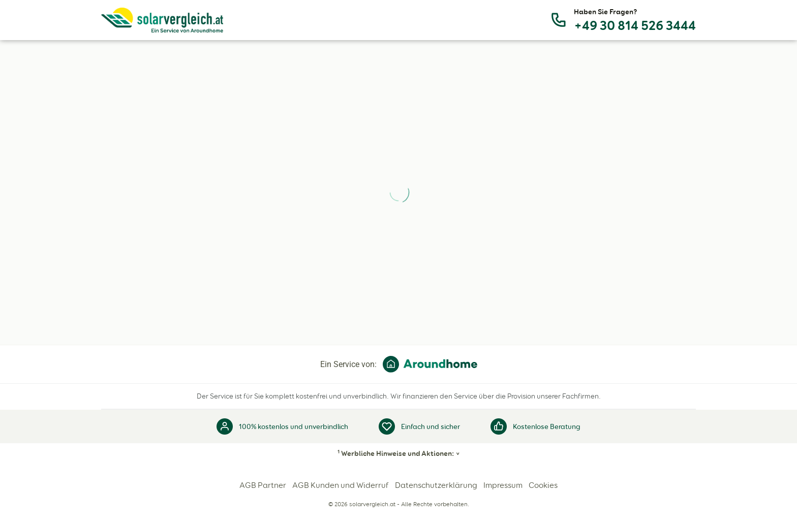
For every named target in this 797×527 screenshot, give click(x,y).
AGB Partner (262, 485)
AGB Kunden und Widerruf (340, 485)
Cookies (543, 485)
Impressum (503, 485)
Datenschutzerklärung (436, 485)
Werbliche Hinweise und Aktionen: (396, 453)
